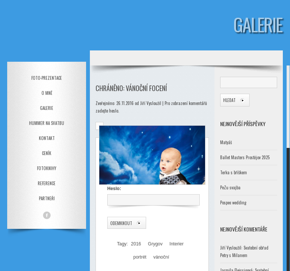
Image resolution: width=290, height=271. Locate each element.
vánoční (161, 257)
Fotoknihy (46, 168)
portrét (140, 257)
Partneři (47, 198)
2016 (136, 244)
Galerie (46, 108)
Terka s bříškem (233, 172)
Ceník (46, 153)
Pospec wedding (233, 202)
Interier (177, 244)
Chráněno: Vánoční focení (131, 88)
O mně (47, 93)
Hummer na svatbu (46, 123)
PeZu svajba (230, 187)
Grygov (155, 244)
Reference (47, 183)
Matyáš (226, 142)
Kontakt (47, 138)
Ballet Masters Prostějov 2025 (245, 157)
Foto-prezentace (46, 78)
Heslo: (153, 196)
